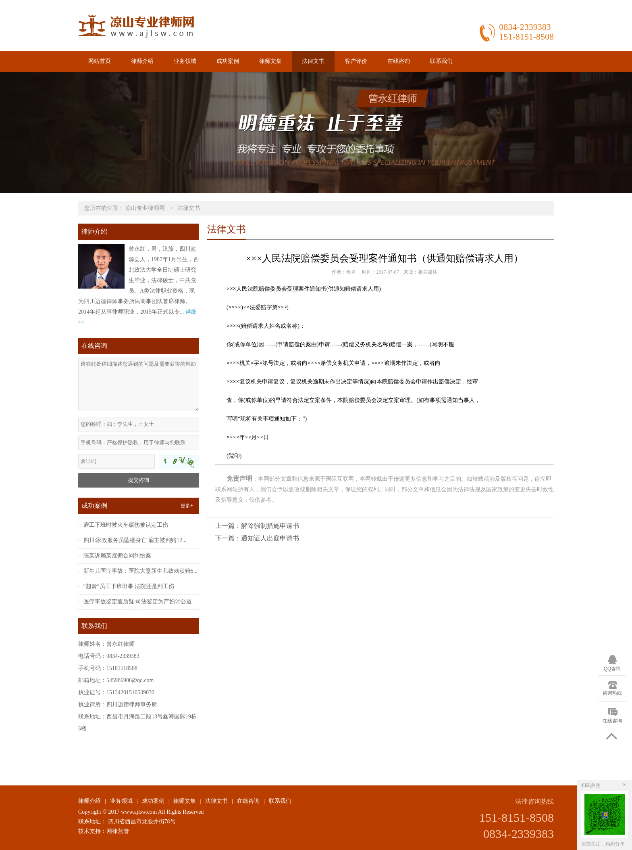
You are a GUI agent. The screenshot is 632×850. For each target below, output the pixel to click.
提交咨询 (138, 480)
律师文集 (270, 61)
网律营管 (117, 831)
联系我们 (441, 61)
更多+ (187, 506)
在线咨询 (398, 61)
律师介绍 (142, 61)
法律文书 (313, 61)
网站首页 (99, 61)
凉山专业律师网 (145, 208)
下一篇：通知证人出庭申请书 (257, 538)
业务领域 (185, 61)
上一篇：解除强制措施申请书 (257, 525)
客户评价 (356, 61)
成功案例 (227, 61)
